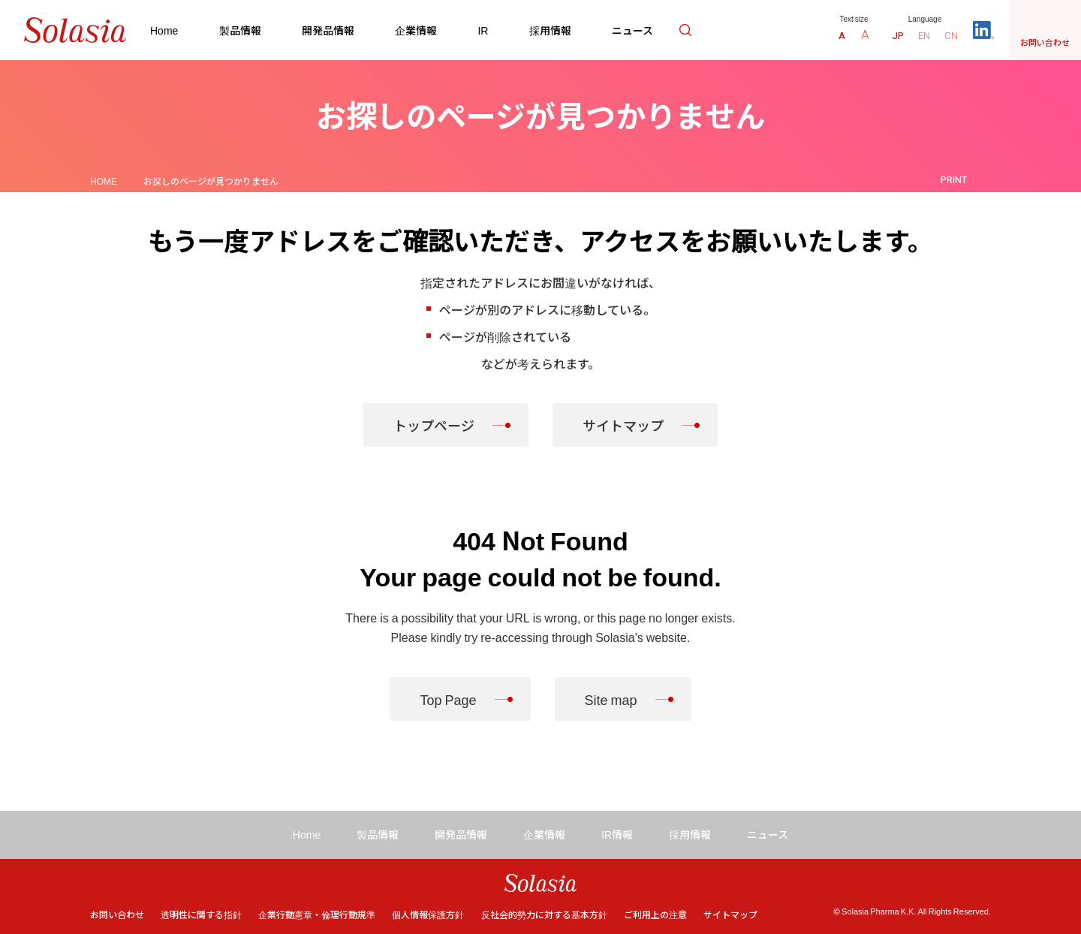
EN (924, 36)
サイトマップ (623, 425)
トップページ (433, 425)
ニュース (632, 30)
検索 (685, 30)
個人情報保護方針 (428, 914)
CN (951, 36)
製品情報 (240, 30)
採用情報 (550, 30)
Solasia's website (641, 637)
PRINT (954, 180)
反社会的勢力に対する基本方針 (544, 914)
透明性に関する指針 (201, 914)
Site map (611, 699)
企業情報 (416, 30)
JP (898, 36)
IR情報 (617, 834)
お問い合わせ (117, 914)
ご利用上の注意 (655, 914)
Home (164, 30)
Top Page (448, 699)
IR (482, 30)
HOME (103, 180)
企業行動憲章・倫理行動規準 (316, 914)
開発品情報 (328, 30)
